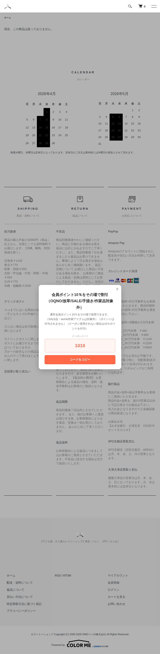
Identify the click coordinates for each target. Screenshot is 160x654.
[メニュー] (154, 6)
